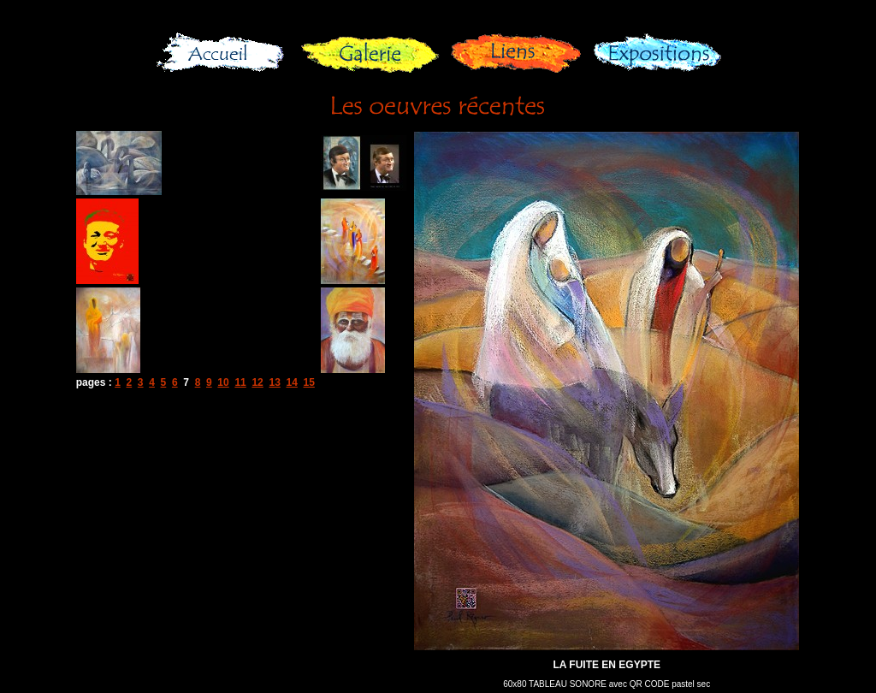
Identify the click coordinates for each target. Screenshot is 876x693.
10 (222, 382)
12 (257, 382)
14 (291, 382)
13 (274, 382)
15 (309, 382)
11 (240, 382)
